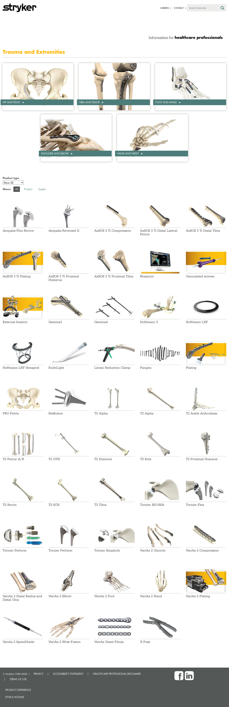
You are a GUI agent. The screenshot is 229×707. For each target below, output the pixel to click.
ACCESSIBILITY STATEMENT (68, 673)
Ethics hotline (14, 697)
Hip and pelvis (12, 102)
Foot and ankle (166, 102)
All (16, 189)
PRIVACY (38, 673)
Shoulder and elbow (55, 153)
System (42, 189)
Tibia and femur (89, 102)
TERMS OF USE (18, 679)
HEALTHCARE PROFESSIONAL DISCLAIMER (117, 673)
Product (28, 189)
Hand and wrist (128, 153)
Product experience (18, 690)
